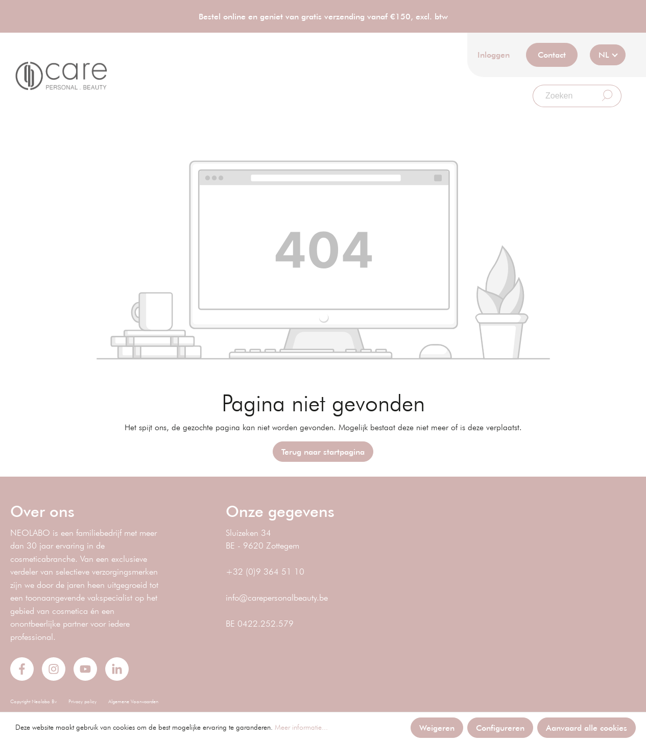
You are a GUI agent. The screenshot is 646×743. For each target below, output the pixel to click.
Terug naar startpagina (323, 451)
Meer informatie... (301, 727)
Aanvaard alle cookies (586, 727)
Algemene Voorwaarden (133, 701)
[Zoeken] (563, 96)
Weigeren (436, 727)
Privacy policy (82, 701)
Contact (552, 54)
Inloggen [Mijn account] (493, 54)
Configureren (500, 727)
